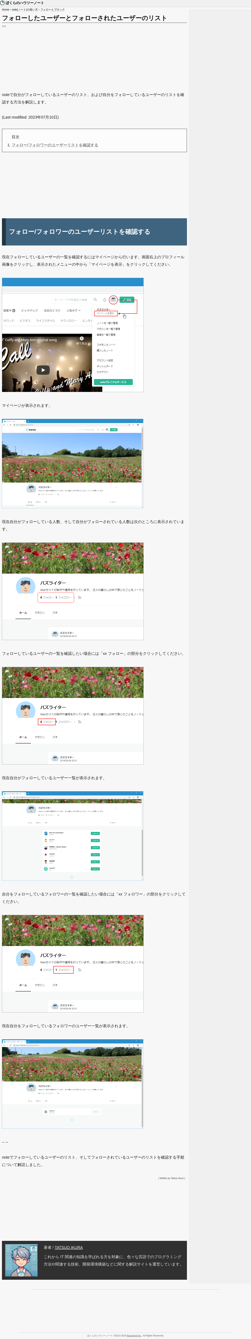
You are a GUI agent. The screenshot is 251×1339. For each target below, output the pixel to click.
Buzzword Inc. (134, 1335)
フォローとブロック (52, 9)
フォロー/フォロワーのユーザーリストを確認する (55, 145)
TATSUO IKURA (69, 1247)
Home (5, 9)
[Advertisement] (94, 56)
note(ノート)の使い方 (25, 9)
